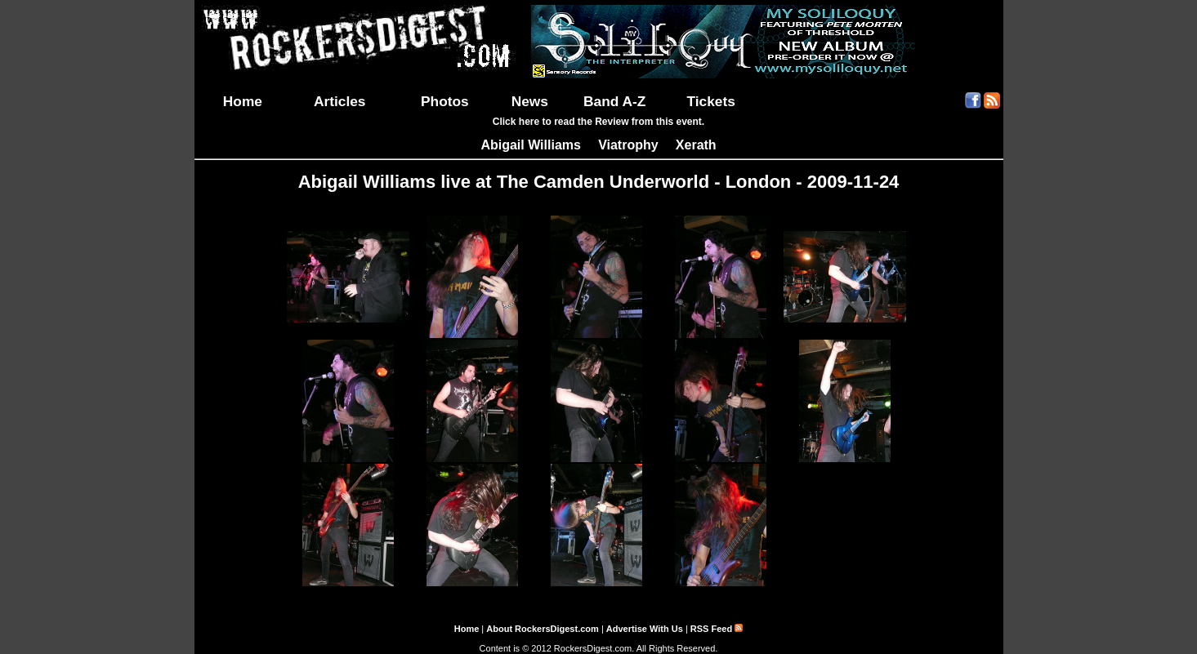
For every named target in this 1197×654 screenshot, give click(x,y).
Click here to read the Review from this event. (598, 121)
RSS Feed (716, 629)
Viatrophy (628, 145)
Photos (445, 101)
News (529, 101)
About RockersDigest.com (542, 629)
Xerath (696, 145)
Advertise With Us (644, 629)
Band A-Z (614, 101)
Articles (340, 101)
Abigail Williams (530, 145)
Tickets (710, 101)
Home (242, 101)
